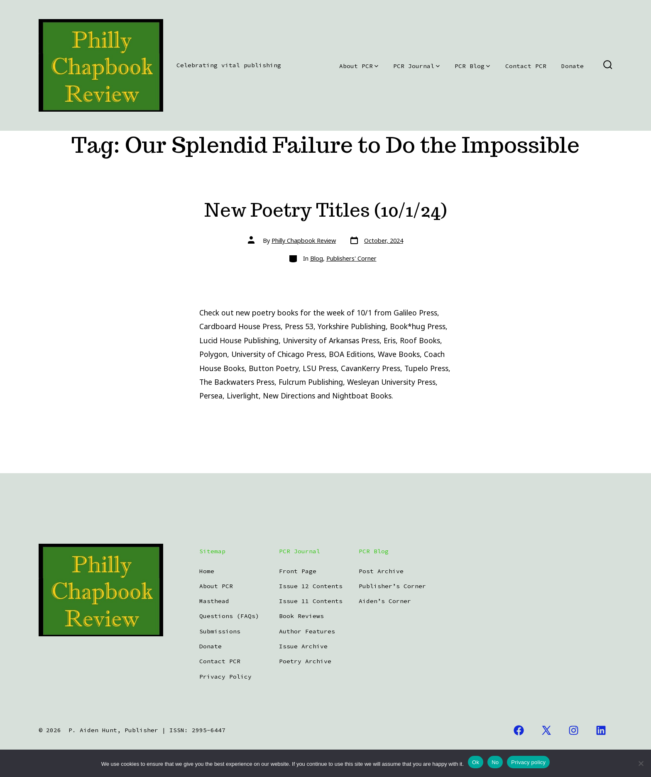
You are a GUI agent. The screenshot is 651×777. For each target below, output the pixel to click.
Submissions (219, 631)
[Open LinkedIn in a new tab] (601, 730)
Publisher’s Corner (392, 586)
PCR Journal (416, 66)
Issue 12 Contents (311, 586)
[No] (640, 763)
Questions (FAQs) (229, 616)
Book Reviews (301, 616)
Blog (316, 258)
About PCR (358, 66)
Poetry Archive (305, 661)
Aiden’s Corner (385, 601)
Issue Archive (303, 646)
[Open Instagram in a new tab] (574, 730)
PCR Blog (472, 66)
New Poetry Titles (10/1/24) (325, 210)
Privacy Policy (225, 676)
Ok (475, 762)
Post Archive (381, 571)
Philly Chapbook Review (304, 240)
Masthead (214, 601)
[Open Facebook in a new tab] (518, 730)
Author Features (307, 631)
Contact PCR (525, 66)
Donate (572, 66)
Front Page (297, 571)
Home (206, 571)
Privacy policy (528, 762)
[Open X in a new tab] (546, 730)
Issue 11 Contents (311, 601)
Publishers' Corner (351, 258)
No (495, 762)
